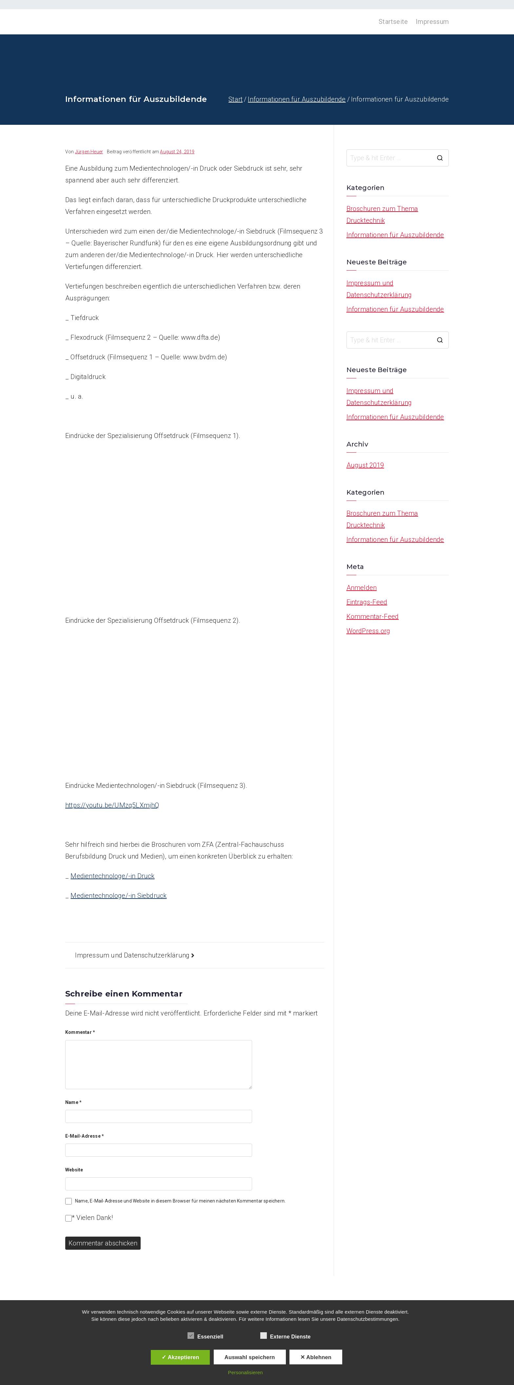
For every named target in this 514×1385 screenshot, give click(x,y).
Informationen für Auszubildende (395, 235)
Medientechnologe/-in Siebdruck (118, 896)
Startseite (393, 22)
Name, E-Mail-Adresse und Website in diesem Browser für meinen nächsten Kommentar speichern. (180, 1201)
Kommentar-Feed (372, 616)
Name (73, 1102)
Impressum (432, 22)
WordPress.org (368, 631)
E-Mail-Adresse (84, 1136)
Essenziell (205, 1335)
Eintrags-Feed (366, 602)
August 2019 (365, 465)
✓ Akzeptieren (180, 1357)
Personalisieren (245, 1372)
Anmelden (361, 588)
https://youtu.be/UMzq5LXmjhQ (112, 805)
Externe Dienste (285, 1335)
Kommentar (80, 1032)
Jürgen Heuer (89, 151)
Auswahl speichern (250, 1357)
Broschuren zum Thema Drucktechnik (382, 214)
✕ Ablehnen (315, 1357)
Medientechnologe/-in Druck (112, 876)
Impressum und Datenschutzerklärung (132, 955)
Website (74, 1169)
